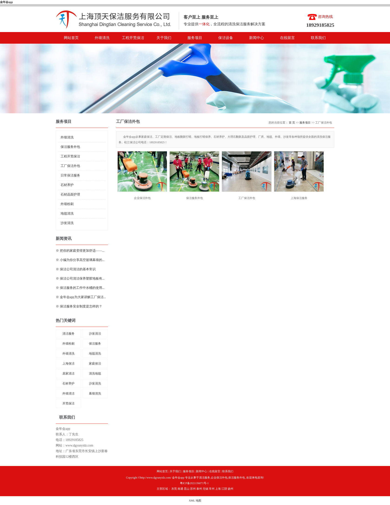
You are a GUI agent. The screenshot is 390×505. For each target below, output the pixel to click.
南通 (180, 488)
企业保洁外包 (142, 198)
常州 (211, 488)
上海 (218, 488)
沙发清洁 (95, 333)
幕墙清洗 (95, 393)
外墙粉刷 (67, 204)
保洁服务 (95, 343)
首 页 (292, 122)
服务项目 (194, 38)
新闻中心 (256, 38)
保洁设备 (225, 38)
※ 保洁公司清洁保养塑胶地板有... (80, 278)
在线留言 (287, 38)
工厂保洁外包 (70, 166)
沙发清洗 (67, 223)
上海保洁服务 (299, 198)
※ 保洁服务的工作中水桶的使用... (80, 288)
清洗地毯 (95, 373)
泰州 (199, 488)
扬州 (230, 488)
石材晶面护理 (70, 194)
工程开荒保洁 (133, 38)
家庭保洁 (95, 363)
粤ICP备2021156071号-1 (194, 483)
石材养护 (67, 185)
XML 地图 (195, 500)
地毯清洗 (67, 213)
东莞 (174, 488)
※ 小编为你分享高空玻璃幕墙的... (80, 260)
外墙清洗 (102, 38)
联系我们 (318, 38)
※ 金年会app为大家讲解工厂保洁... (81, 297)
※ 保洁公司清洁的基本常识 (76, 269)
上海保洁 (68, 363)
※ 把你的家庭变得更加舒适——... (80, 250)
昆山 (186, 488)
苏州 (193, 488)
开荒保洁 (68, 403)
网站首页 (71, 38)
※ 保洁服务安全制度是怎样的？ (79, 306)
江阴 (224, 488)
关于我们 (163, 38)
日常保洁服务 (70, 175)
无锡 (205, 488)
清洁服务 (68, 333)
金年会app (6, 2)
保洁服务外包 (70, 147)
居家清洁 (68, 373)
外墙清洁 (68, 393)
